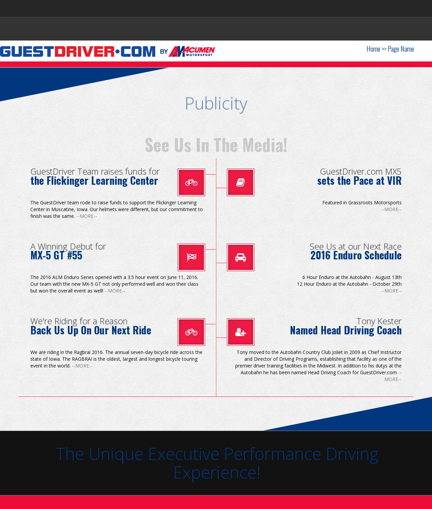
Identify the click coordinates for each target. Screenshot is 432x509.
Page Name (401, 49)
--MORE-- (86, 216)
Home (373, 49)
